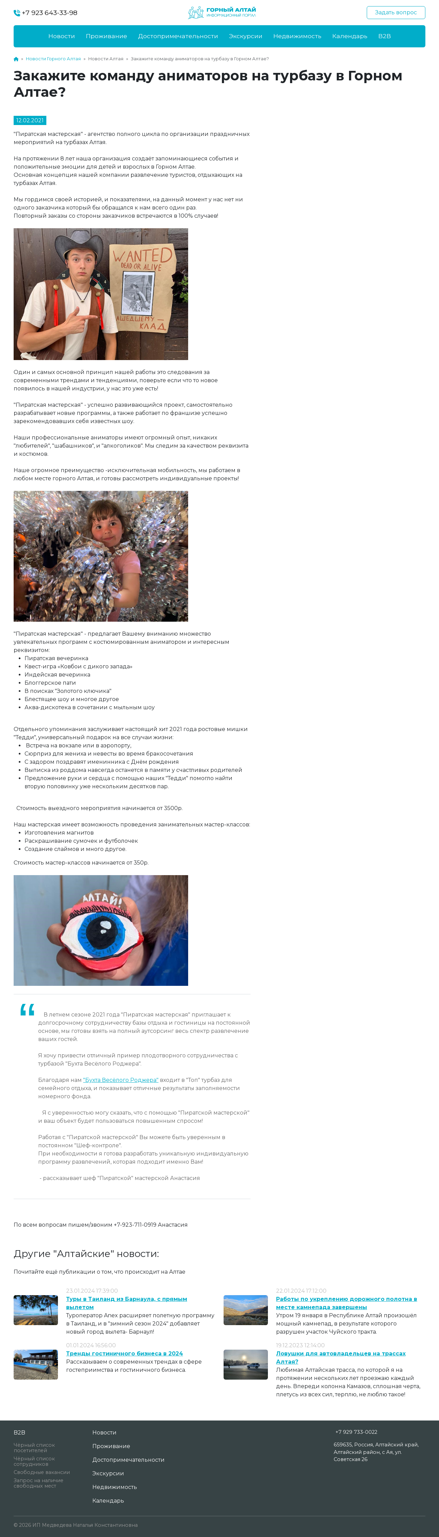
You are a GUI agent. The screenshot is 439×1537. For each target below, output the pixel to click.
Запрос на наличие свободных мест (38, 1483)
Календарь (349, 36)
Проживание (106, 36)
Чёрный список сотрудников (34, 1461)
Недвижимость (297, 36)
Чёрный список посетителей (34, 1447)
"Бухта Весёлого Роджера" (120, 1080)
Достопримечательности (178, 36)
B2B (384, 36)
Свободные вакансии (42, 1472)
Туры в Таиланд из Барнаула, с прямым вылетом (126, 1303)
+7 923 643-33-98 (45, 13)
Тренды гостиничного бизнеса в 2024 (124, 1353)
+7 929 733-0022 (356, 1432)
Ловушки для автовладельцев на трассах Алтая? (341, 1357)
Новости (61, 36)
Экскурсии (245, 36)
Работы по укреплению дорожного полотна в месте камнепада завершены (346, 1303)
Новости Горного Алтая (53, 58)
